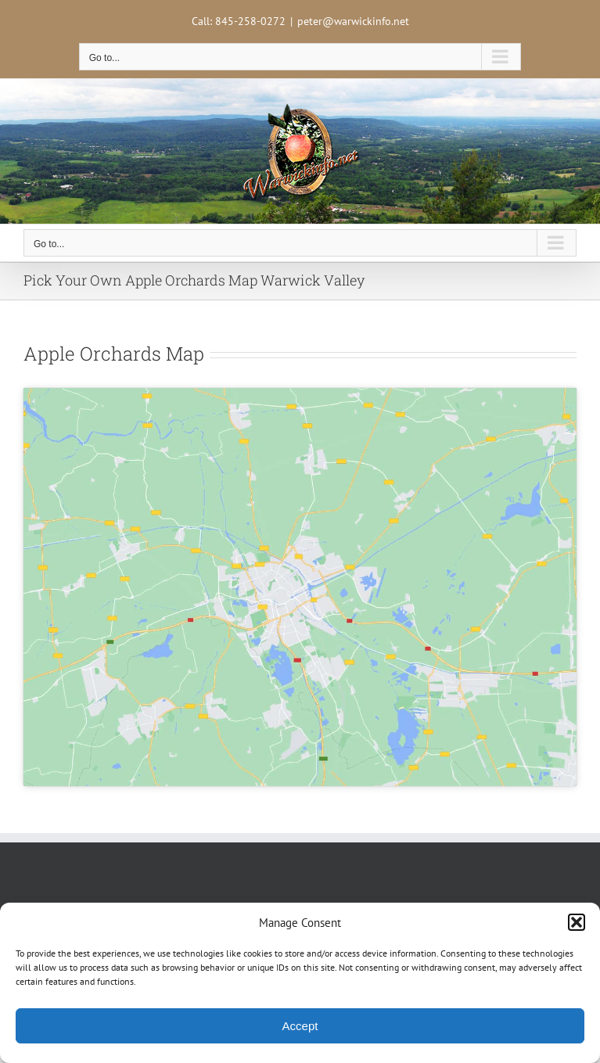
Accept (300, 1025)
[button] (576, 922)
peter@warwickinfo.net (353, 21)
